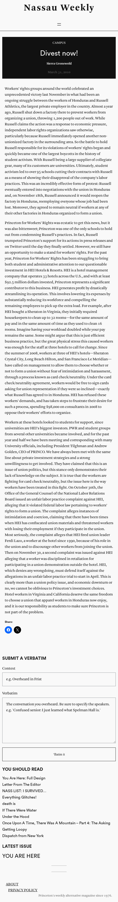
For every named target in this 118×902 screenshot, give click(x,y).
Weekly (77, 8)
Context (8, 668)
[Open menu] (59, 24)
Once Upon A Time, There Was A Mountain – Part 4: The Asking (56, 823)
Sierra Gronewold (59, 63)
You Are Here (21, 856)
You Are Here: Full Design (23, 778)
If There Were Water (19, 810)
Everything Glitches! (19, 797)
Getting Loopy (14, 829)
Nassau (41, 8)
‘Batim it (59, 754)
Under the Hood (15, 817)
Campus (59, 43)
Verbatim (9, 693)
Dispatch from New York (23, 836)
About (12, 884)
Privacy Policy (22, 890)
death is (9, 804)
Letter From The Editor (21, 784)
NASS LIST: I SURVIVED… (24, 791)
